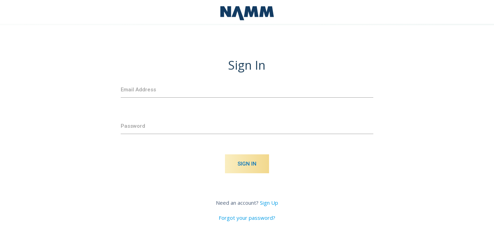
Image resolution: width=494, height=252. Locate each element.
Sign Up (269, 202)
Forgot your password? (247, 217)
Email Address (138, 89)
